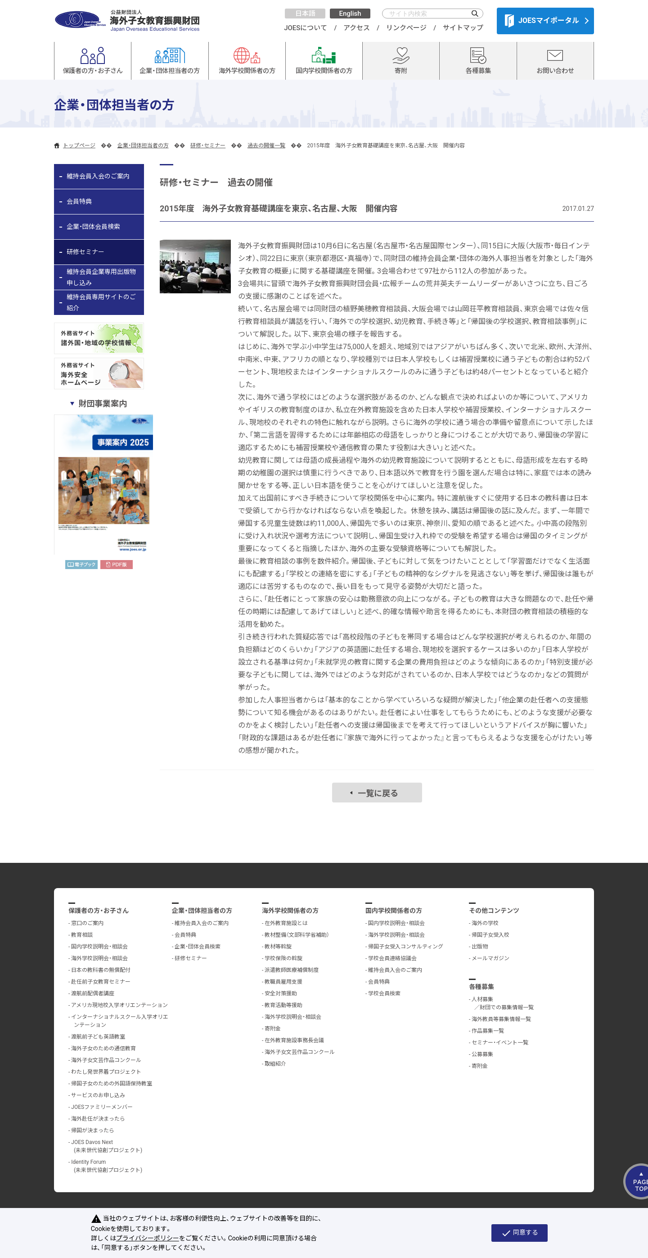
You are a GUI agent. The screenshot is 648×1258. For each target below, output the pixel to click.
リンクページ (406, 28)
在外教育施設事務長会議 (294, 1040)
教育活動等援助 (283, 1005)
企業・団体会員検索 (93, 226)
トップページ (79, 145)
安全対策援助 (281, 993)
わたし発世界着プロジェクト (106, 1072)
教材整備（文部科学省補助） (297, 935)
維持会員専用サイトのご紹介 (101, 302)
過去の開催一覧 (266, 145)
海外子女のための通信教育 (103, 1048)
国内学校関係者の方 (393, 910)
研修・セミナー (207, 145)
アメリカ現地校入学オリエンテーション (119, 1005)
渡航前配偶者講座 (92, 993)
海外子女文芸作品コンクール (106, 1060)
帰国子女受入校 (490, 935)
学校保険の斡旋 (283, 958)
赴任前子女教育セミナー (100, 982)
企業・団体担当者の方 (143, 145)
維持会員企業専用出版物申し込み (101, 277)
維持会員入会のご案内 (98, 176)
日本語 (305, 13)
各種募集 (481, 986)
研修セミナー (85, 251)
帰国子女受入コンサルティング (405, 947)
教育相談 (82, 935)
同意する (519, 1233)
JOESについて (305, 28)
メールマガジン (490, 958)
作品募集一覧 (488, 1031)
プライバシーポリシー (147, 1238)
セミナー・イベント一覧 (500, 1042)
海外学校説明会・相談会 (99, 958)
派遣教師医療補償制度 (292, 970)
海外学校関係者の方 (290, 910)
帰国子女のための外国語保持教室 (111, 1083)
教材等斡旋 (278, 947)
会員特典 (79, 201)
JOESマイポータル (542, 20)
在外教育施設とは (286, 923)
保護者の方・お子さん (98, 910)
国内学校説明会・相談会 (99, 947)
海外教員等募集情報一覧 (501, 1019)
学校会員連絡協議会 (392, 958)
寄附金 (273, 1029)
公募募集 (482, 1054)
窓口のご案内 (87, 923)
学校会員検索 (384, 993)
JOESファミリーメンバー (102, 1107)
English (350, 13)
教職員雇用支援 (283, 982)
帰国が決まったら (92, 1130)
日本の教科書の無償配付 (100, 970)
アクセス (356, 28)
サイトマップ (463, 28)
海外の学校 (485, 923)
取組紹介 (275, 1064)
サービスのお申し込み (98, 1095)
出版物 (480, 947)
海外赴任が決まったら (98, 1119)
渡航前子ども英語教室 (98, 1037)
